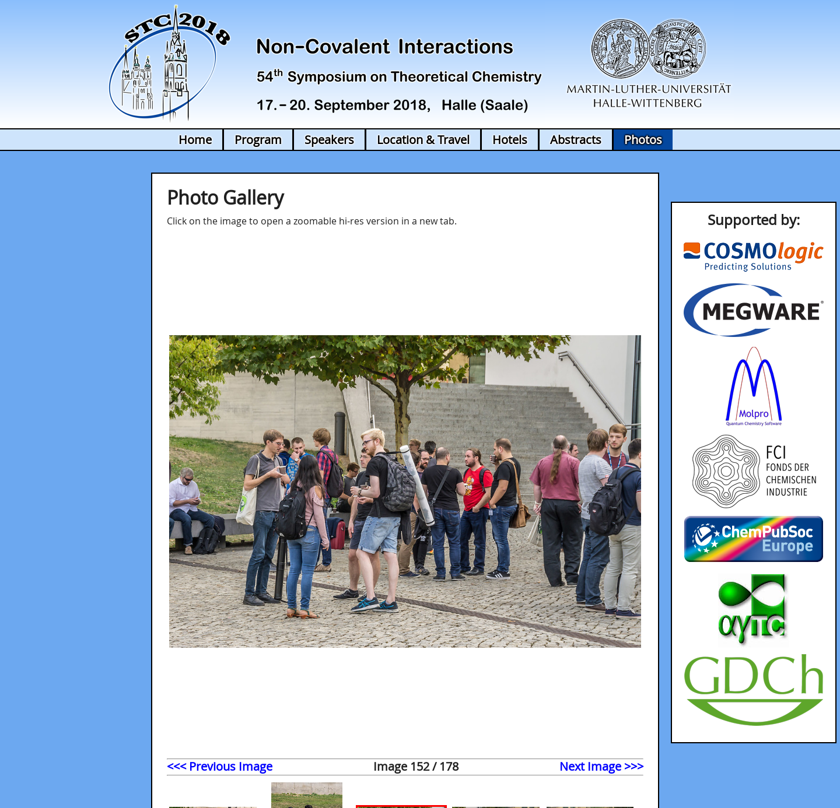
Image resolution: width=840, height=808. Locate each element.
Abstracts (575, 139)
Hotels (509, 139)
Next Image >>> (601, 766)
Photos (643, 139)
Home (195, 139)
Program (258, 139)
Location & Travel (423, 139)
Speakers (329, 139)
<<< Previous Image (219, 766)
